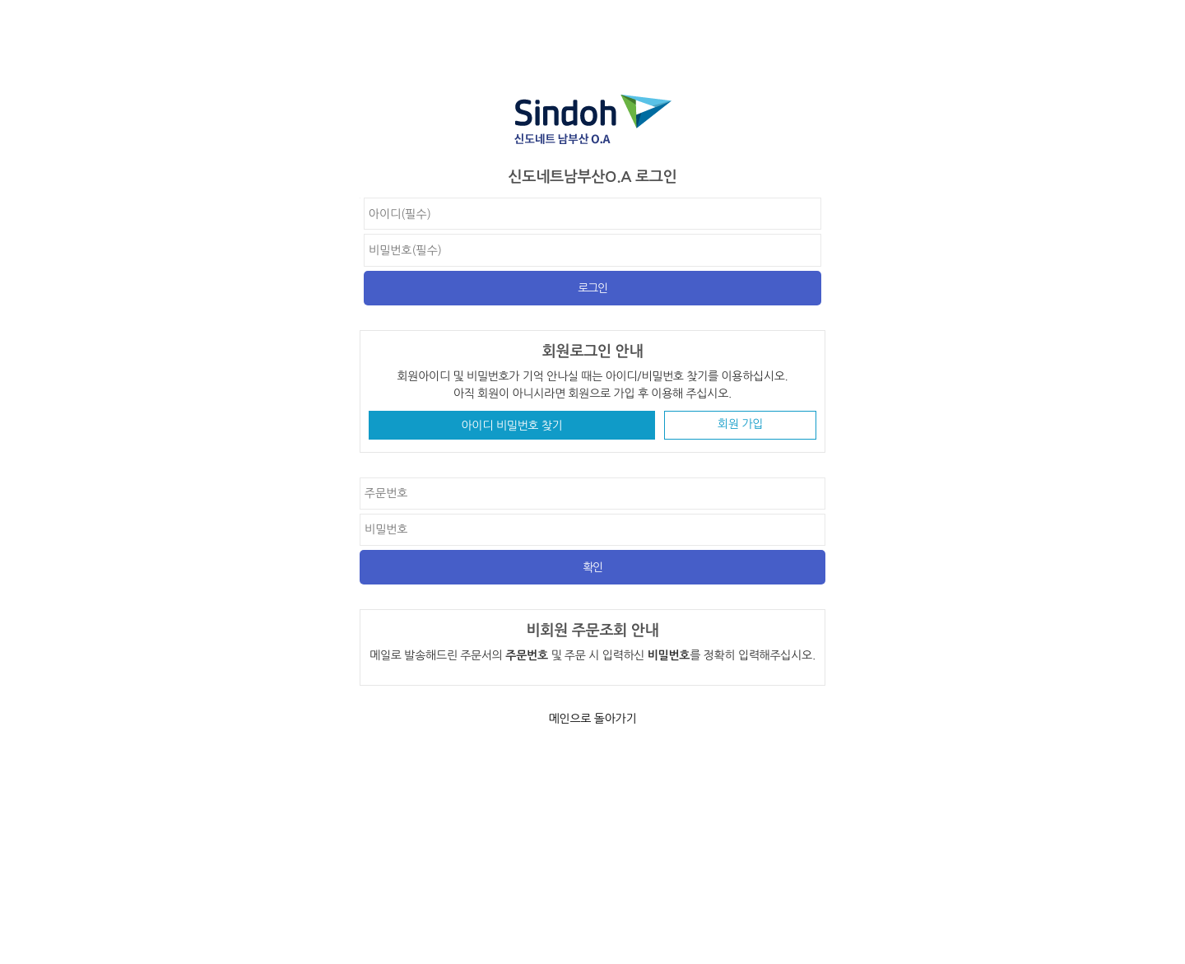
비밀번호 (0, 0)
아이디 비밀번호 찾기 (512, 425)
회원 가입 (740, 424)
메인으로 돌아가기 (593, 718)
